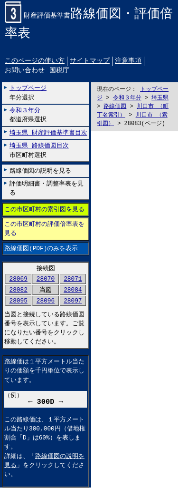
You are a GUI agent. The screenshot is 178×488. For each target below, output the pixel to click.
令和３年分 (127, 98)
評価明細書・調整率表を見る (46, 188)
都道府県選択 (28, 115)
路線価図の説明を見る (40, 170)
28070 (46, 278)
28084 (73, 290)
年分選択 (28, 93)
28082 (18, 290)
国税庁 (59, 71)
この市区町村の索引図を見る (44, 209)
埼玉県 (160, 98)
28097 (73, 301)
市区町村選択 (39, 150)
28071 (73, 278)
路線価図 (114, 107)
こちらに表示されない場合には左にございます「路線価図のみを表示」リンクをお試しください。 (134, 310)
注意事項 (128, 61)
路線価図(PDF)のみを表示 (41, 248)
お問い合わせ (25, 71)
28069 (18, 278)
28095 (18, 301)
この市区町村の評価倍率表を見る (44, 229)
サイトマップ (90, 61)
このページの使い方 (35, 61)
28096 (46, 301)
